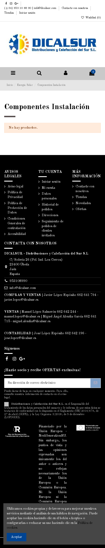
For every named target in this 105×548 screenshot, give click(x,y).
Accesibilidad (17, 234)
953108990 (18, 281)
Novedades (83, 203)
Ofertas (81, 209)
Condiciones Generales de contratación (16, 223)
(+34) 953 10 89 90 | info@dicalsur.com (30, 8)
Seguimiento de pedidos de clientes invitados (52, 228)
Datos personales (49, 196)
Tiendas (9, 12)
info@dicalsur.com (23, 288)
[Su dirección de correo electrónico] (47, 382)
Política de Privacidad (15, 195)
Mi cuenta (48, 188)
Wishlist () (91, 17)
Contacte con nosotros (75, 8)
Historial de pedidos (50, 207)
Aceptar (16, 537)
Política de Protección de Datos (17, 208)
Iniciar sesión (27, 12)
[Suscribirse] (95, 382)
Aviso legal (15, 186)
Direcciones (50, 215)
